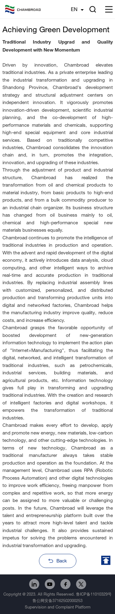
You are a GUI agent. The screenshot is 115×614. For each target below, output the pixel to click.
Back (61, 561)
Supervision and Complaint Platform (57, 606)
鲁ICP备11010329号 (94, 594)
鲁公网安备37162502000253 (57, 600)
